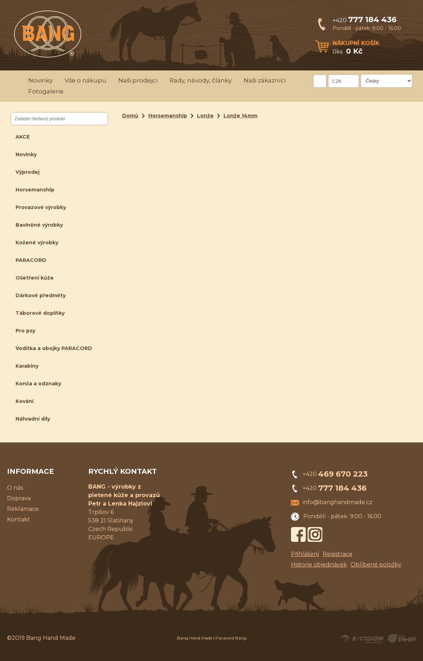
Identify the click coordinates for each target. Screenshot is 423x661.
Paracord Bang (230, 638)
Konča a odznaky (38, 383)
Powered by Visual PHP (401, 638)
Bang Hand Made (194, 638)
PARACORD (31, 260)
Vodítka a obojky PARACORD (54, 348)
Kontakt (18, 519)
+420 (365, 20)
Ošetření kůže (35, 278)
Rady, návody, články (200, 80)
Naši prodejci (137, 80)
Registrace (337, 554)
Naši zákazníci (265, 80)
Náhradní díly (33, 419)
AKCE (23, 137)
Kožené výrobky (37, 242)
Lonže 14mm (240, 115)
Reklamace (23, 509)
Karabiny (27, 366)
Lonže (205, 115)
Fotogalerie (46, 91)
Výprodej (28, 172)
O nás (15, 487)
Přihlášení (305, 554)
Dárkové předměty (41, 295)
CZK (337, 81)
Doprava (19, 498)
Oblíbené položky (376, 564)
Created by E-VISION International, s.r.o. (361, 638)
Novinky (40, 80)
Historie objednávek (319, 564)
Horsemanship (35, 189)
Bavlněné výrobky (39, 225)
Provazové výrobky (41, 207)
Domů (130, 115)
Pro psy (25, 331)
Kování (25, 401)
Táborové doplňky (40, 313)
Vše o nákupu (85, 80)
